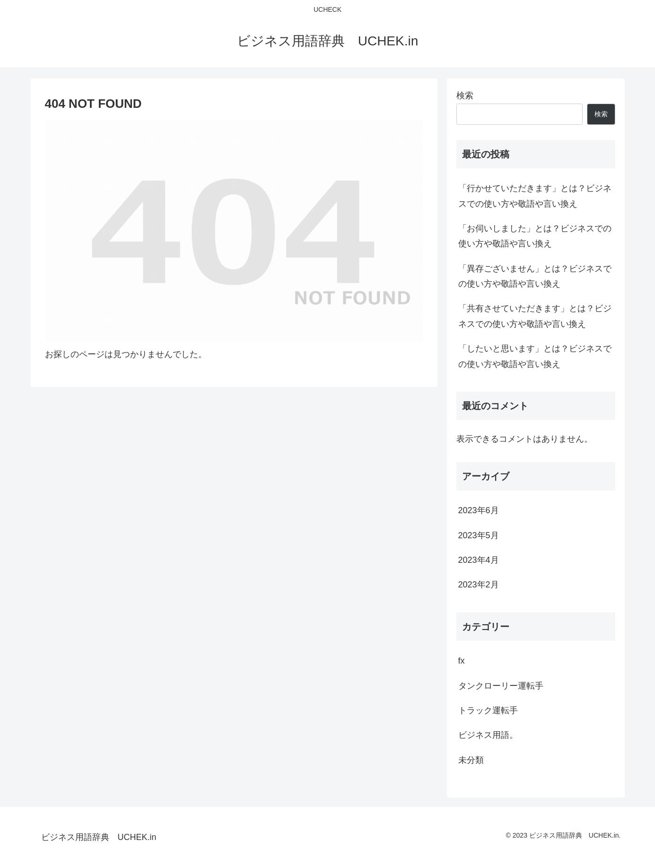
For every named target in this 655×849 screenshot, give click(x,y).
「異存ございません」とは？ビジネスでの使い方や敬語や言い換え (534, 276)
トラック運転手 (488, 710)
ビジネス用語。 (488, 735)
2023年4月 (478, 560)
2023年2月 (478, 584)
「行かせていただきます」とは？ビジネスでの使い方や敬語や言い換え (534, 196)
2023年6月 (478, 510)
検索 (464, 95)
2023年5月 (478, 535)
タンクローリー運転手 (500, 686)
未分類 (471, 760)
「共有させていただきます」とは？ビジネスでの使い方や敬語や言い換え (534, 316)
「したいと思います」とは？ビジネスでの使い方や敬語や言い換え (534, 356)
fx (461, 660)
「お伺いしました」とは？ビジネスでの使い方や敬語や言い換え (534, 236)
